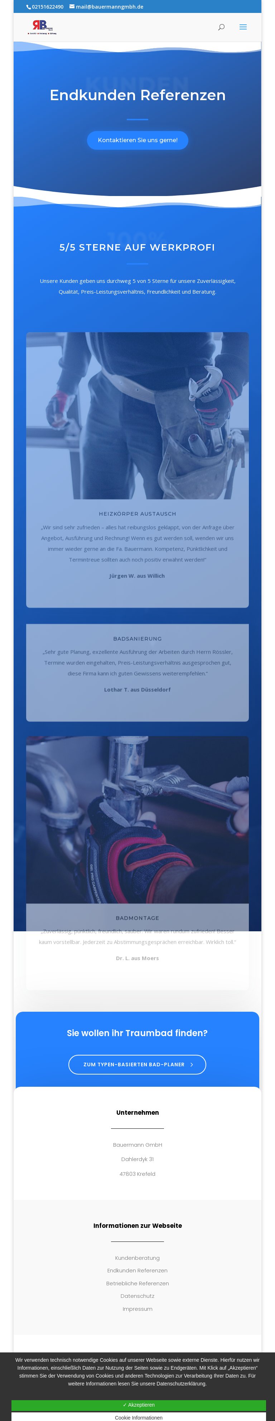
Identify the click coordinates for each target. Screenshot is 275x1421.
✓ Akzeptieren (139, 1405)
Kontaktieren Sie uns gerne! (138, 140)
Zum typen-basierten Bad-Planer (134, 1064)
